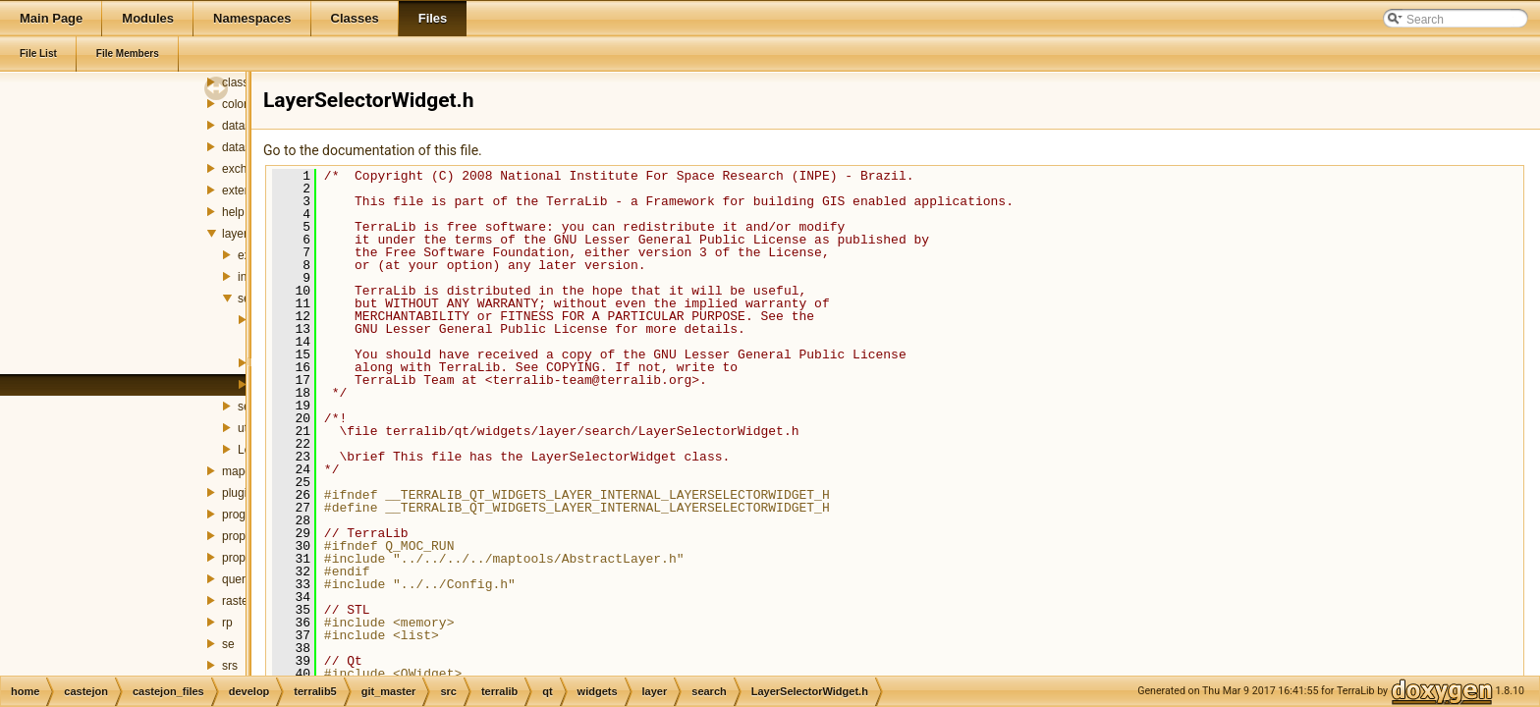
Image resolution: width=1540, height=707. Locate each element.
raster (237, 601)
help (233, 212)
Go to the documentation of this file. (372, 150)
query (236, 579)
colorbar (243, 104)
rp (227, 622)
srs (230, 666)
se (228, 644)
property (243, 536)
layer (235, 234)
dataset (241, 126)
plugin (237, 493)
